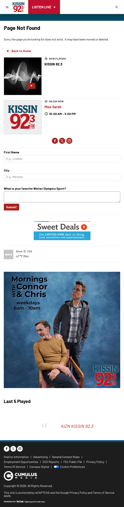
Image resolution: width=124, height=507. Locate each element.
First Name (11, 152)
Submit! (11, 207)
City (6, 170)
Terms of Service (103, 492)
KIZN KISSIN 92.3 (77, 426)
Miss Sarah (52, 107)
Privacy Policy (78, 492)
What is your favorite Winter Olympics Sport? (35, 188)
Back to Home (18, 51)
